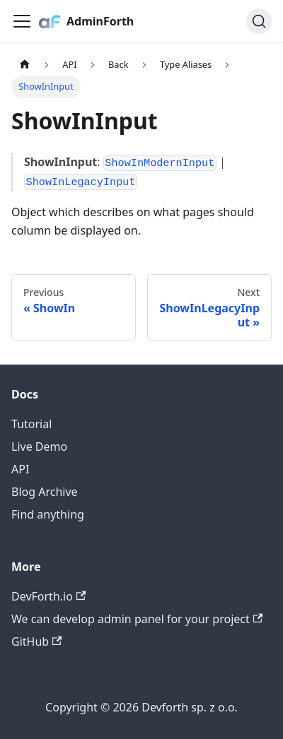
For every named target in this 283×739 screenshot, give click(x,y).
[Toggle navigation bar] (22, 21)
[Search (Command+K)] (259, 21)
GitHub (36, 641)
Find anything (47, 514)
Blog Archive (44, 491)
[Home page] (24, 65)
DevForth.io (48, 596)
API (20, 469)
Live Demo (39, 446)
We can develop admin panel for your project (136, 619)
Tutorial (31, 424)
